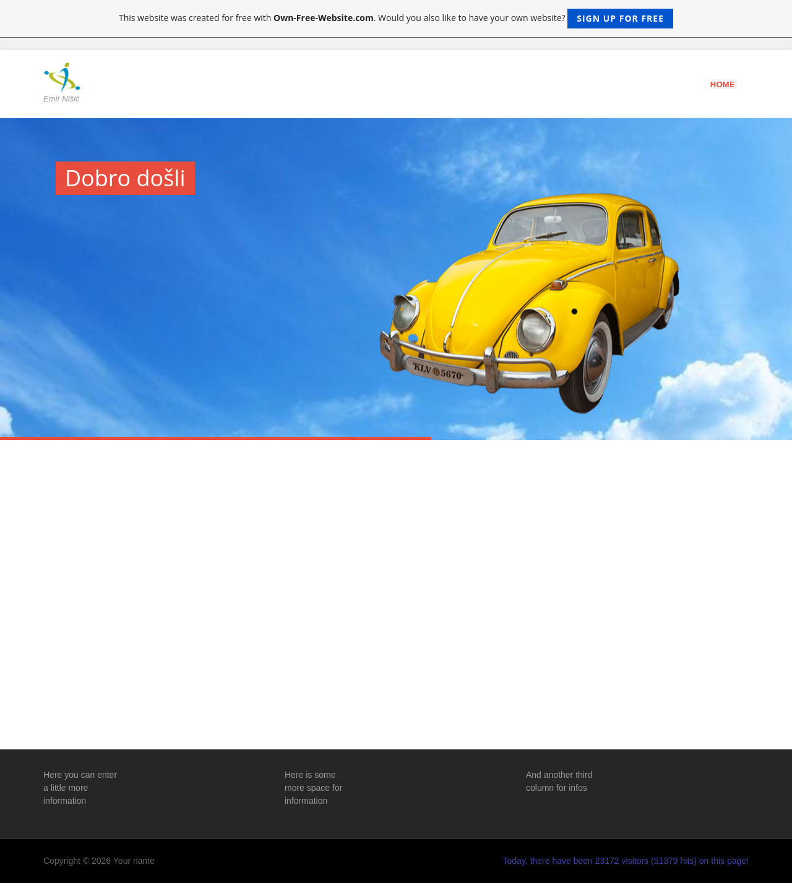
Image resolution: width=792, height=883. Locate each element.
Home (722, 84)
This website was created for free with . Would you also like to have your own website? (396, 18)
